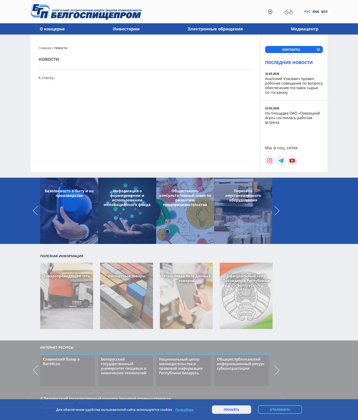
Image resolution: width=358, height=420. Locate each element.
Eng (316, 11)
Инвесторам (126, 29)
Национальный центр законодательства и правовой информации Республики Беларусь (181, 366)
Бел (324, 11)
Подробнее (184, 410)
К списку (46, 77)
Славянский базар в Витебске (61, 361)
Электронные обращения (215, 29)
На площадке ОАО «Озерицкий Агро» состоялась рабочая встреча (292, 118)
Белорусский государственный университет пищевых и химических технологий (123, 366)
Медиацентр (304, 29)
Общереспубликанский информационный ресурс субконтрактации (241, 364)
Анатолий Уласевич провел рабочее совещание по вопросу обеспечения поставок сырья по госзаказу (294, 85)
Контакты (291, 49)
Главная (45, 48)
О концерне (52, 29)
